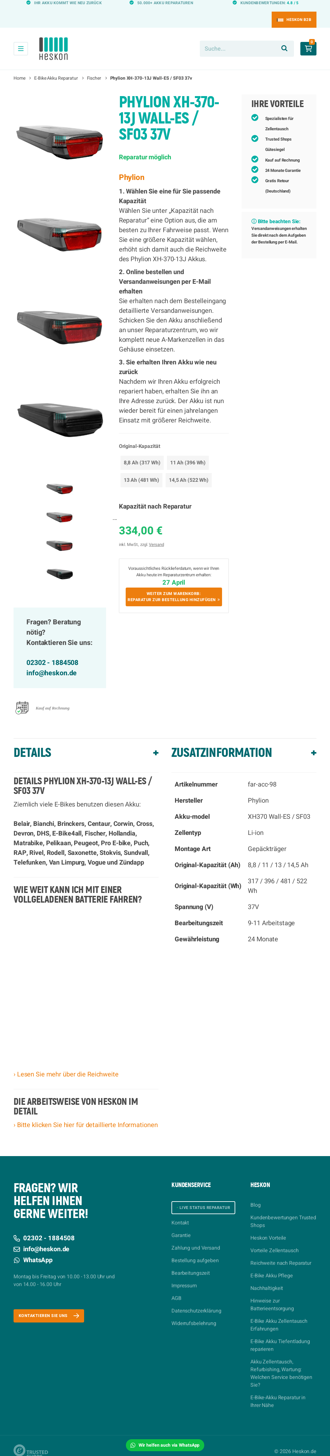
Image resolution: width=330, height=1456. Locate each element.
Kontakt (180, 1214)
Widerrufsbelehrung (193, 1315)
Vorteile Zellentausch (274, 1239)
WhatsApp (33, 1248)
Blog (255, 1193)
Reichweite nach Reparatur (280, 1251)
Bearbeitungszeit (190, 1265)
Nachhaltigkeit (266, 1277)
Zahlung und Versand (195, 1239)
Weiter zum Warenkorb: (174, 588)
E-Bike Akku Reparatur (56, 66)
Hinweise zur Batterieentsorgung (272, 1293)
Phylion (131, 166)
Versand (156, 533)
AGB (176, 1290)
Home (19, 66)
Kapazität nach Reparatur (155, 495)
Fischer (94, 66)
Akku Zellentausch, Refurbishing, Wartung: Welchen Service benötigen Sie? (281, 1361)
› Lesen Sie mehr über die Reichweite (66, 1062)
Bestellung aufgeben (195, 1252)
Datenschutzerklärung (196, 1302)
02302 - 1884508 (52, 651)
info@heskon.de (51, 662)
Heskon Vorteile (268, 1226)
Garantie (181, 1227)
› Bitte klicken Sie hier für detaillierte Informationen (86, 1113)
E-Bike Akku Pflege (271, 1264)
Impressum (184, 1277)
